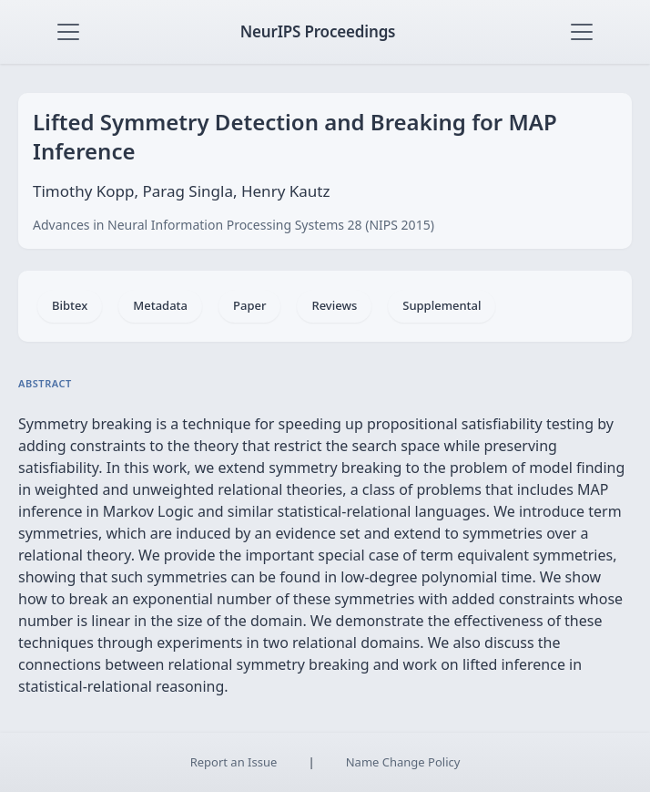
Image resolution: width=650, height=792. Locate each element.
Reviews (334, 305)
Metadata (160, 305)
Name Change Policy (403, 762)
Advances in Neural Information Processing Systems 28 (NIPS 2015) (233, 224)
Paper (249, 305)
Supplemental (441, 305)
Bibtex (69, 305)
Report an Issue (234, 762)
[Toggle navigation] (68, 32)
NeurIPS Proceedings (318, 31)
